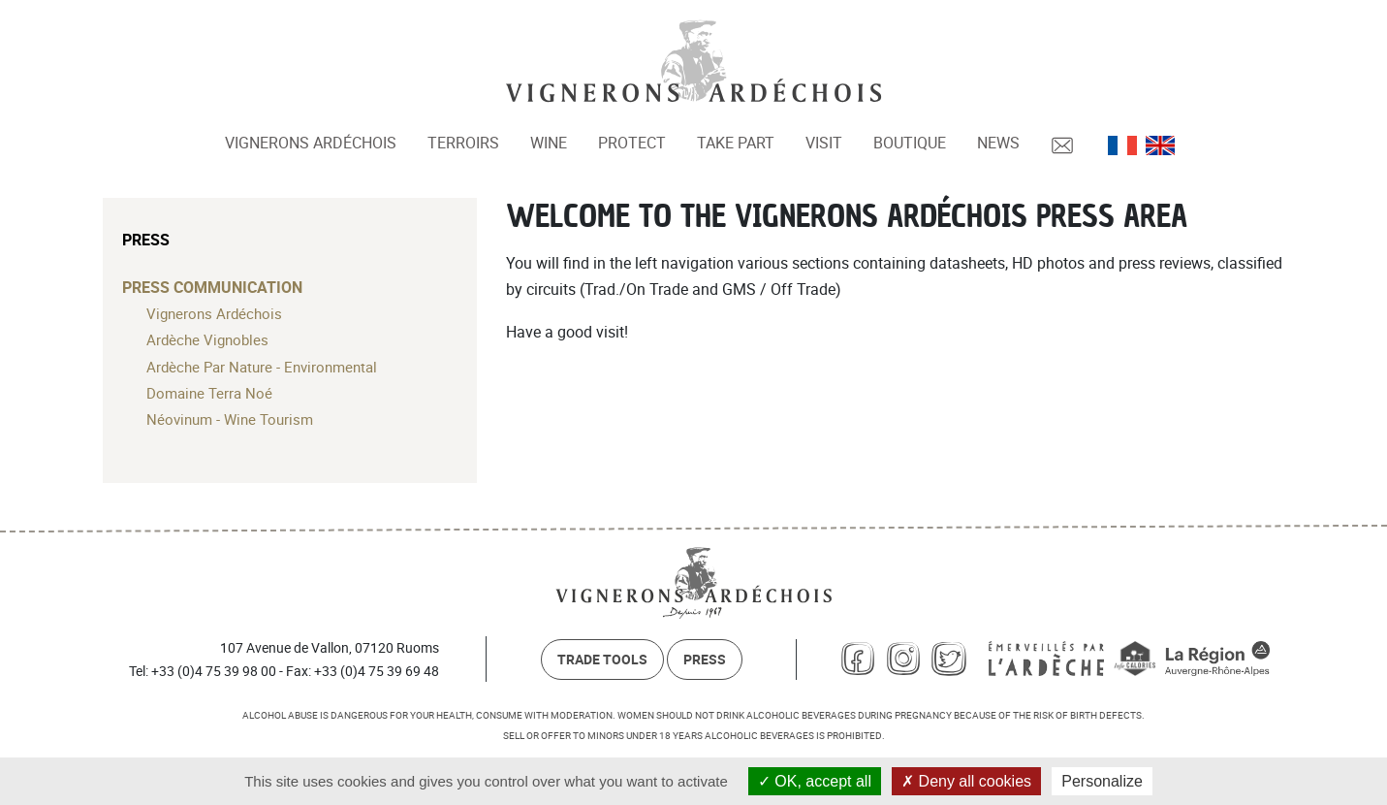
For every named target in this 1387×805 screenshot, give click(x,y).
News (998, 142)
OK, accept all (814, 781)
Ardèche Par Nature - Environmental (261, 366)
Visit (823, 142)
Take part (735, 142)
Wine (548, 142)
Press (146, 239)
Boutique (909, 142)
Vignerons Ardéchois (310, 142)
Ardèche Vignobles (207, 339)
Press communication (212, 287)
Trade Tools (602, 659)
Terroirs (463, 142)
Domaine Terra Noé (209, 392)
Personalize (1102, 781)
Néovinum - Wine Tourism (229, 419)
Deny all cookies (966, 781)
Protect (632, 142)
